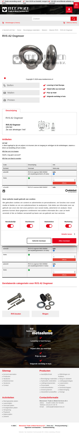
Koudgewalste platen (10, 405)
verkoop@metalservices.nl (55, 404)
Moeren (44, 30)
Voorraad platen (8, 403)
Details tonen (67, 234)
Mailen (9, 92)
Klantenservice (8, 378)
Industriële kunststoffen (49, 389)
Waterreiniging (64, 387)
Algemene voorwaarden (33, 425)
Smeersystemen (46, 387)
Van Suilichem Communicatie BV (34, 429)
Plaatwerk (6, 409)
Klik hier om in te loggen (10, 151)
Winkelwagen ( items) (11, 22)
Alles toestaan (64, 241)
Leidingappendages (66, 378)
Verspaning (7, 407)
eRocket (57, 429)
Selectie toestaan (39, 241)
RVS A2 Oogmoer (66, 30)
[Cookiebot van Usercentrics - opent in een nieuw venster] (66, 191)
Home (19, 30)
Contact (6, 383)
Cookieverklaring (48, 425)
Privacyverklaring (61, 423)
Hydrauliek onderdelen (48, 378)
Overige (62, 389)
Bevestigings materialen (31, 30)
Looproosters (63, 380)
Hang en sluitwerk (65, 376)
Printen (9, 100)
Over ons (50, 423)
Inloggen (69, 11)
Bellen (9, 85)
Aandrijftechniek (46, 372)
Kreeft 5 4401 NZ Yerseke (55, 400)
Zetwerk (6, 414)
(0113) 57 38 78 (51, 402)
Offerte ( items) (70, 22)
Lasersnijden (7, 400)
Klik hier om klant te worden (11, 158)
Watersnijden (7, 412)
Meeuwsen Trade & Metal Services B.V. (32, 423)
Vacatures (6, 376)
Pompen (62, 383)
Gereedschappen (65, 385)
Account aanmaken (9, 372)
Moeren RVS (53, 30)
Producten (6, 374)
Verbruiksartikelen (47, 385)
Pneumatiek (45, 383)
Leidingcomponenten (48, 380)
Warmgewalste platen (10, 398)
